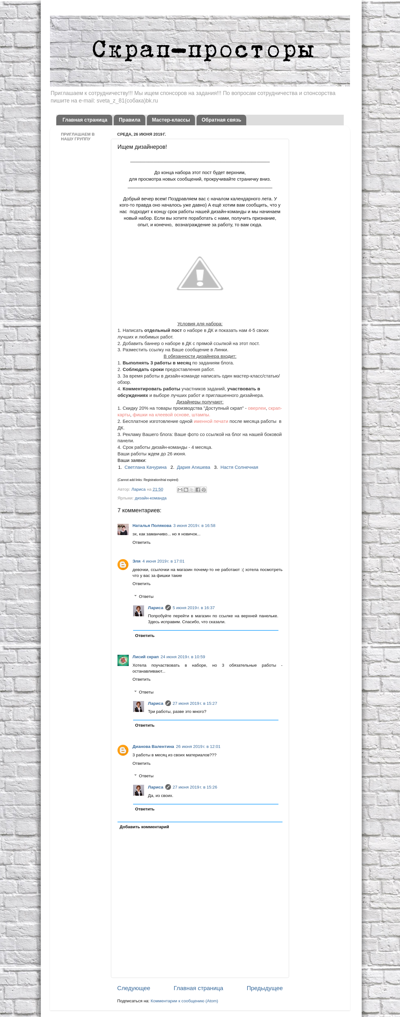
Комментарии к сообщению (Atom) (184, 1001)
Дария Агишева (193, 467)
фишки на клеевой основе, (161, 414)
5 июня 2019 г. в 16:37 (194, 607)
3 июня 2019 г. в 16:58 (194, 525)
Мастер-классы (171, 120)
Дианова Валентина (153, 746)
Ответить (141, 542)
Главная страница (84, 120)
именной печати (212, 421)
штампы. (201, 414)
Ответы (146, 596)
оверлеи (257, 408)
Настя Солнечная (239, 467)
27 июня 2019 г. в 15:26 (195, 787)
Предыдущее (265, 988)
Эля (136, 561)
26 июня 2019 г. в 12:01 (198, 746)
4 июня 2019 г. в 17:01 (163, 561)
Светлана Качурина (146, 467)
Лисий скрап (145, 656)
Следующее (133, 988)
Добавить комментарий (144, 826)
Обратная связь (221, 120)
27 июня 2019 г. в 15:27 (195, 703)
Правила (129, 120)
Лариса (139, 489)
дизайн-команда (151, 498)
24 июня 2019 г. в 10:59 (183, 656)
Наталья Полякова (151, 525)
